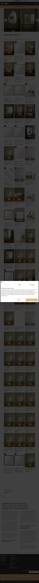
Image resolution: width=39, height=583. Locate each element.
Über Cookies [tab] (32, 284)
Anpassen (19, 299)
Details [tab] (19, 284)
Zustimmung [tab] (7, 284)
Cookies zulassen (32, 299)
